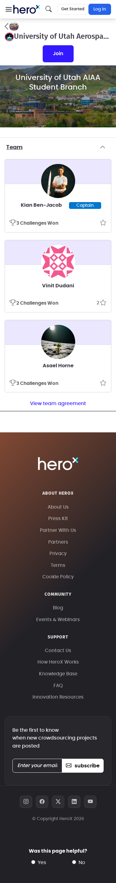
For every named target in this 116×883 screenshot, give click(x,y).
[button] (8, 9)
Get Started (72, 9)
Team (58, 147)
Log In (99, 9)
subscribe (83, 766)
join (58, 53)
